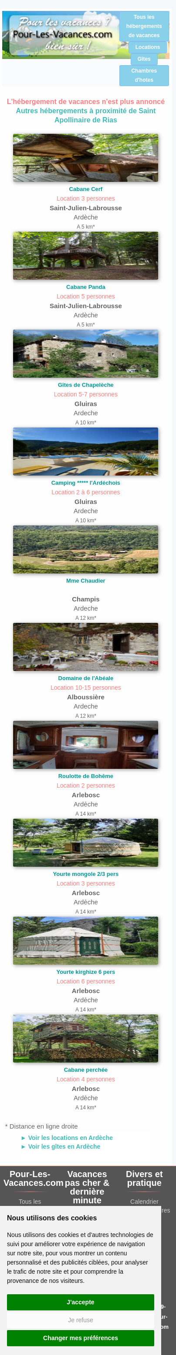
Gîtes (144, 59)
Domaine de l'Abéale (86, 678)
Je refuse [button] (80, 1320)
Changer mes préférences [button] (80, 1337)
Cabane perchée (86, 1070)
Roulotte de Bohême (85, 776)
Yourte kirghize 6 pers (85, 972)
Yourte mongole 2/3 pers (86, 874)
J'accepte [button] (80, 1302)
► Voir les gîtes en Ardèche (60, 1146)
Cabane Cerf (86, 189)
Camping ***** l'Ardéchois (85, 482)
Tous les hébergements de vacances (144, 26)
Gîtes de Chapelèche (86, 385)
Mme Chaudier (85, 580)
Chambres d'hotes (144, 75)
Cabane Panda (85, 287)
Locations (147, 47)
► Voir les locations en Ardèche (66, 1137)
